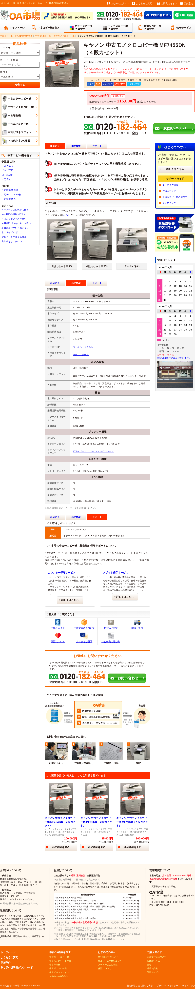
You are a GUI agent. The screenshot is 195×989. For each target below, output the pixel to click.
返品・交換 (152, 968)
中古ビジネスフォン (16, 132)
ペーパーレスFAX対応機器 (15, 210)
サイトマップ (188, 985)
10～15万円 (7, 170)
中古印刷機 (11, 116)
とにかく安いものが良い (13, 219)
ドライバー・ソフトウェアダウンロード (93, 451)
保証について (58, 638)
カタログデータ (81, 354)
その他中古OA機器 (15, 141)
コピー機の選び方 (110, 638)
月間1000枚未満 (9, 190)
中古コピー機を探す (49, 27)
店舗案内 (188, 3)
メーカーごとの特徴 (107, 964)
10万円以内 (7, 165)
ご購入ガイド (168, 3)
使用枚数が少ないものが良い (16, 223)
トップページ (17, 27)
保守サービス (183, 27)
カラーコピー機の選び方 (83, 27)
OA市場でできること (108, 957)
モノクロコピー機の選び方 (118, 27)
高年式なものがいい (11, 241)
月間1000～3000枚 (11, 194)
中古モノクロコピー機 (17, 107)
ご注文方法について (84, 624)
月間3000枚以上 (9, 199)
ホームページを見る (83, 347)
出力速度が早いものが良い (15, 228)
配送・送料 (137, 624)
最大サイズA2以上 (10, 232)
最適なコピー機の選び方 (152, 28)
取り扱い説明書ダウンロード (17, 967)
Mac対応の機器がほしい (13, 214)
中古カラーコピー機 (16, 99)
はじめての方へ (119, 3)
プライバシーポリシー (167, 985)
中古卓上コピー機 (15, 124)
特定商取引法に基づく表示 (140, 985)
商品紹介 (54, 283)
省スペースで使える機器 (13, 237)
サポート (97, 146)
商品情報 (76, 146)
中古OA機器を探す (60, 952)
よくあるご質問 (144, 3)
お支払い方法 (111, 624)
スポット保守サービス (115, 572)
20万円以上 (7, 179)
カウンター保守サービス (61, 572)
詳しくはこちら (70, 600)
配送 (149, 964)
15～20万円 (7, 175)
